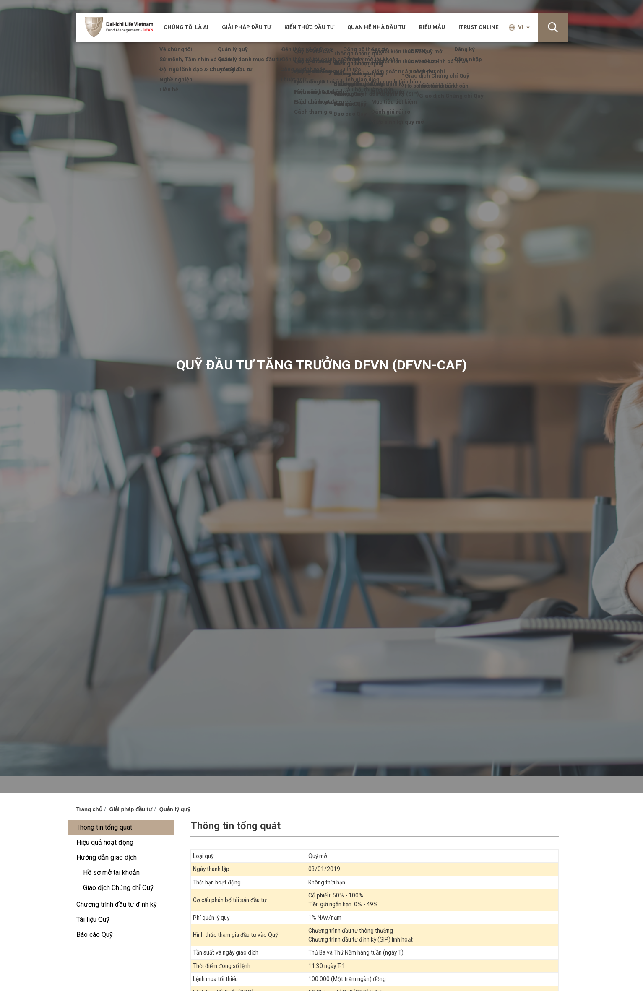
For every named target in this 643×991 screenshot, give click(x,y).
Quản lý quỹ (174, 809)
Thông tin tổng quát (104, 827)
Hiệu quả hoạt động (104, 842)
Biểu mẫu (432, 27)
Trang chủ (89, 809)
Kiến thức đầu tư (309, 27)
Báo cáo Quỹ (94, 935)
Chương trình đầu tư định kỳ (116, 904)
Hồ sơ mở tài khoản (111, 873)
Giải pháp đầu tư (246, 27)
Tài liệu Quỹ (92, 919)
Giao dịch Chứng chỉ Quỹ (118, 888)
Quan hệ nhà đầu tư (376, 27)
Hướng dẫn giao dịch (106, 857)
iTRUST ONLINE (478, 27)
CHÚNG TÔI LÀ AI (186, 27)
